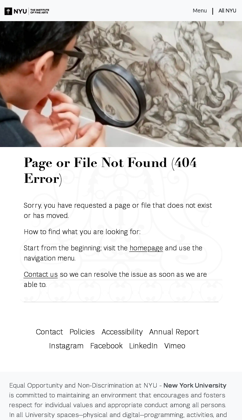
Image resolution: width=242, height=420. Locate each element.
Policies (82, 332)
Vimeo (174, 346)
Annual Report (174, 332)
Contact (49, 332)
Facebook (106, 346)
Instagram (66, 346)
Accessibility (122, 332)
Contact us (41, 274)
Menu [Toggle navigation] (200, 10)
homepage (146, 248)
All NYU (227, 10)
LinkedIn (143, 346)
